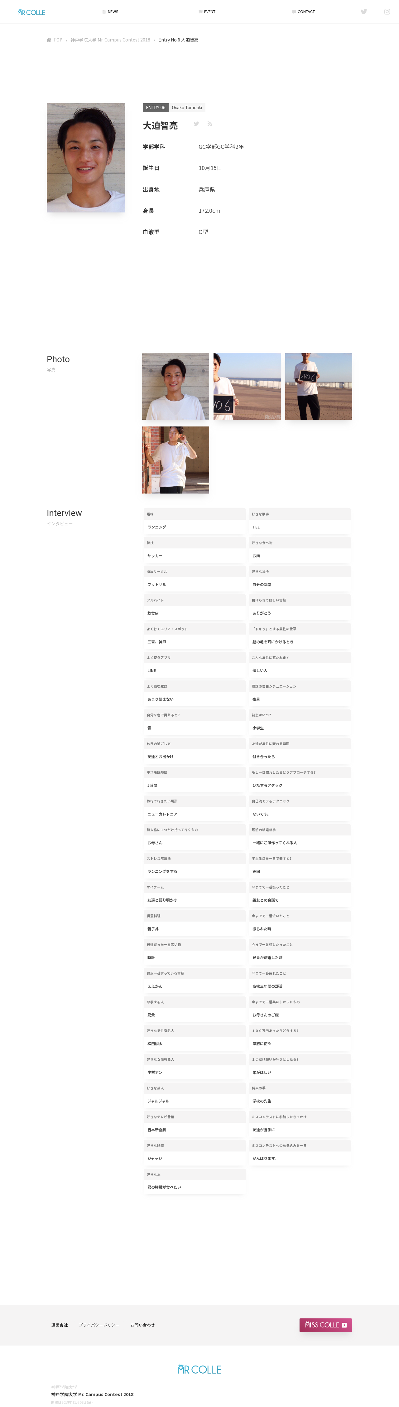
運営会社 (59, 1325)
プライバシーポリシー (99, 1325)
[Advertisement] (199, 75)
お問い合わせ (143, 1325)
